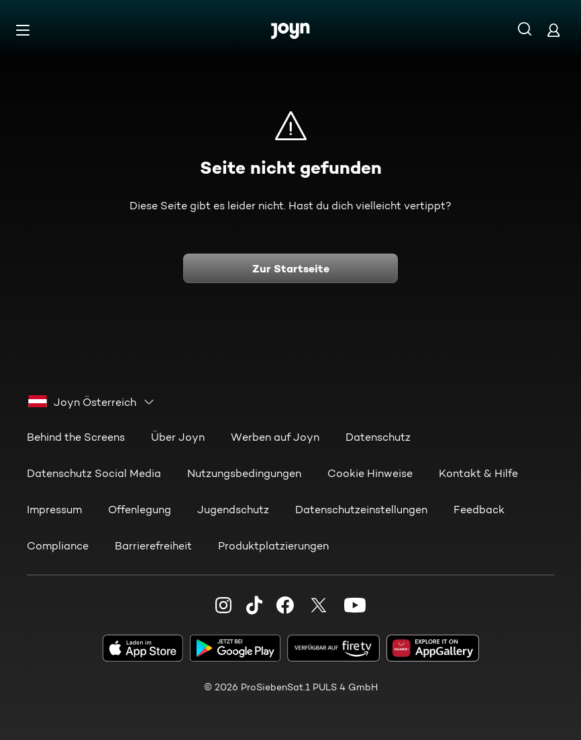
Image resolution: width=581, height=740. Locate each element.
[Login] (553, 30)
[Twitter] (318, 605)
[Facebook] (285, 605)
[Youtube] (355, 605)
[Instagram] (223, 605)
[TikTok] (254, 605)
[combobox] (91, 402)
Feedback (479, 509)
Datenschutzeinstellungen (361, 509)
